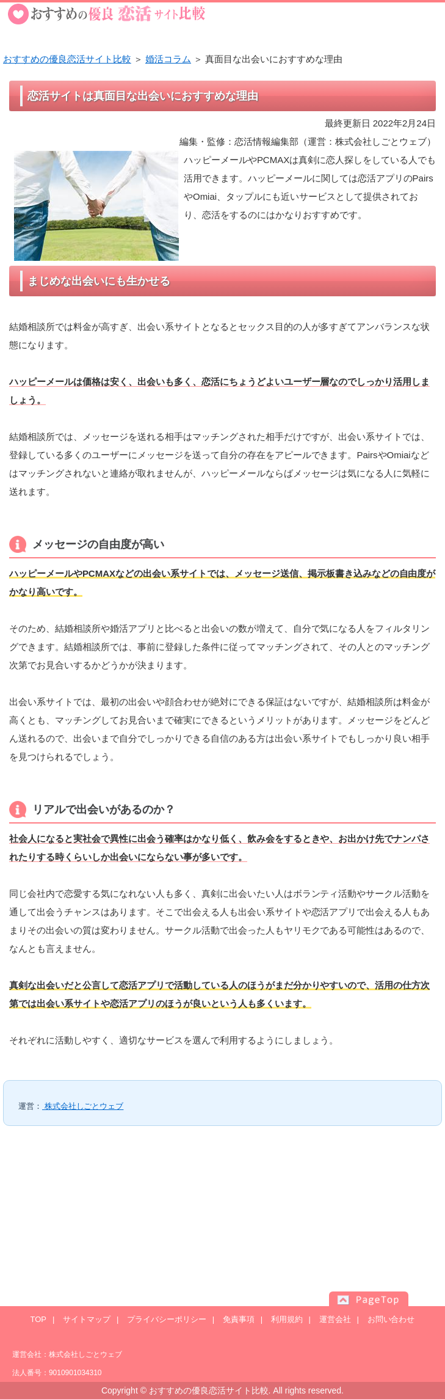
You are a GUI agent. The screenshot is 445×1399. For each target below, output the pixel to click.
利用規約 (287, 1319)
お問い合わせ (391, 1319)
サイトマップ (86, 1319)
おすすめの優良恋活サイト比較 (67, 59)
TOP (38, 1319)
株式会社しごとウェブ (82, 1106)
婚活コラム (168, 59)
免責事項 (239, 1319)
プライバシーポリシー (166, 1319)
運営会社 (335, 1319)
